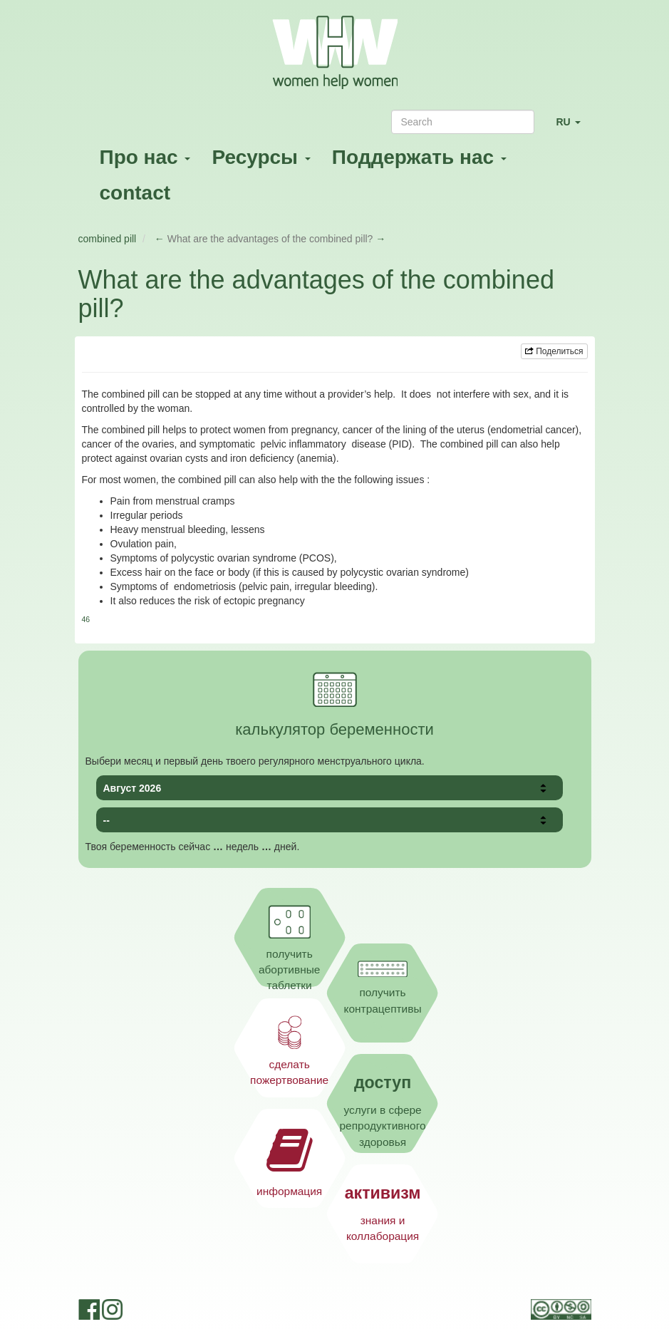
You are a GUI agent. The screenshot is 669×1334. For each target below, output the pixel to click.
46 (86, 619)
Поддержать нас (419, 157)
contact (135, 193)
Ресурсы (261, 157)
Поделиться (554, 351)
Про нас (145, 157)
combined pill (107, 238)
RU (573, 128)
